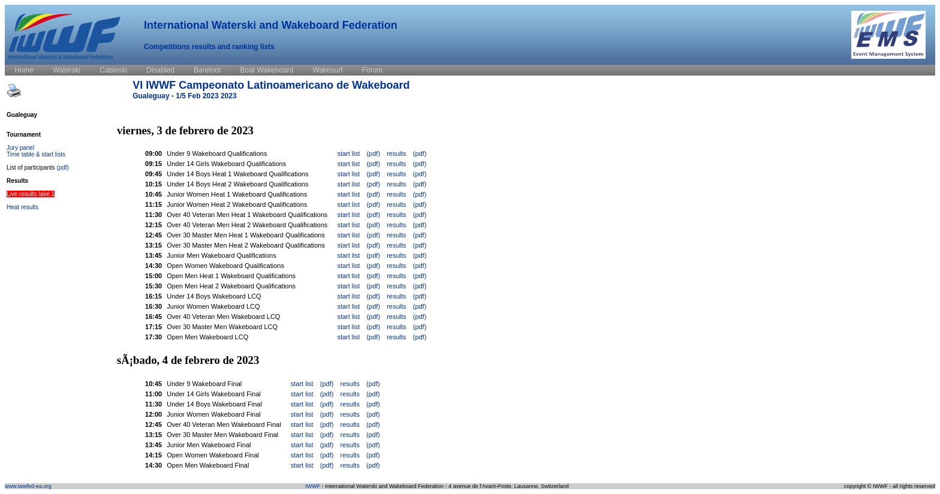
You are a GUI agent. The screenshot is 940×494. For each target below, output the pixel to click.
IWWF (312, 486)
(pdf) (62, 167)
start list (348, 153)
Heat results (22, 207)
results (396, 153)
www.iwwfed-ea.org (28, 486)
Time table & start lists (36, 154)
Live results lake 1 (31, 194)
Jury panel (20, 147)
